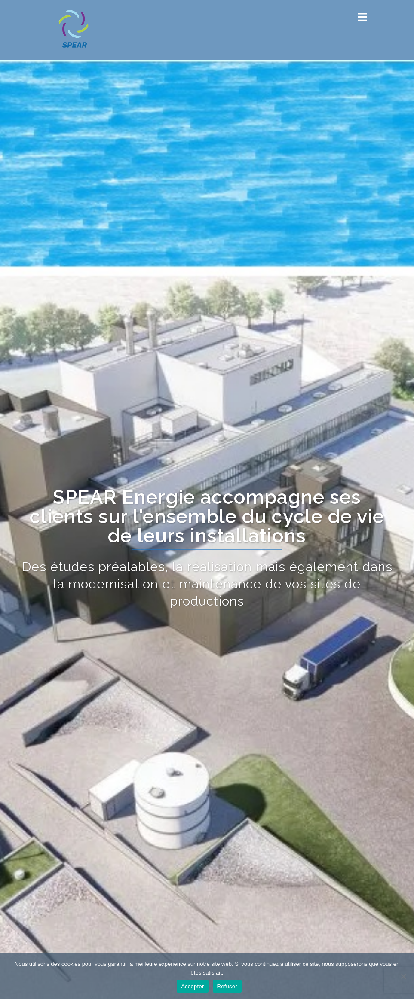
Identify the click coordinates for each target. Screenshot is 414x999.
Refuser (227, 986)
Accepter (192, 986)
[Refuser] (403, 976)
